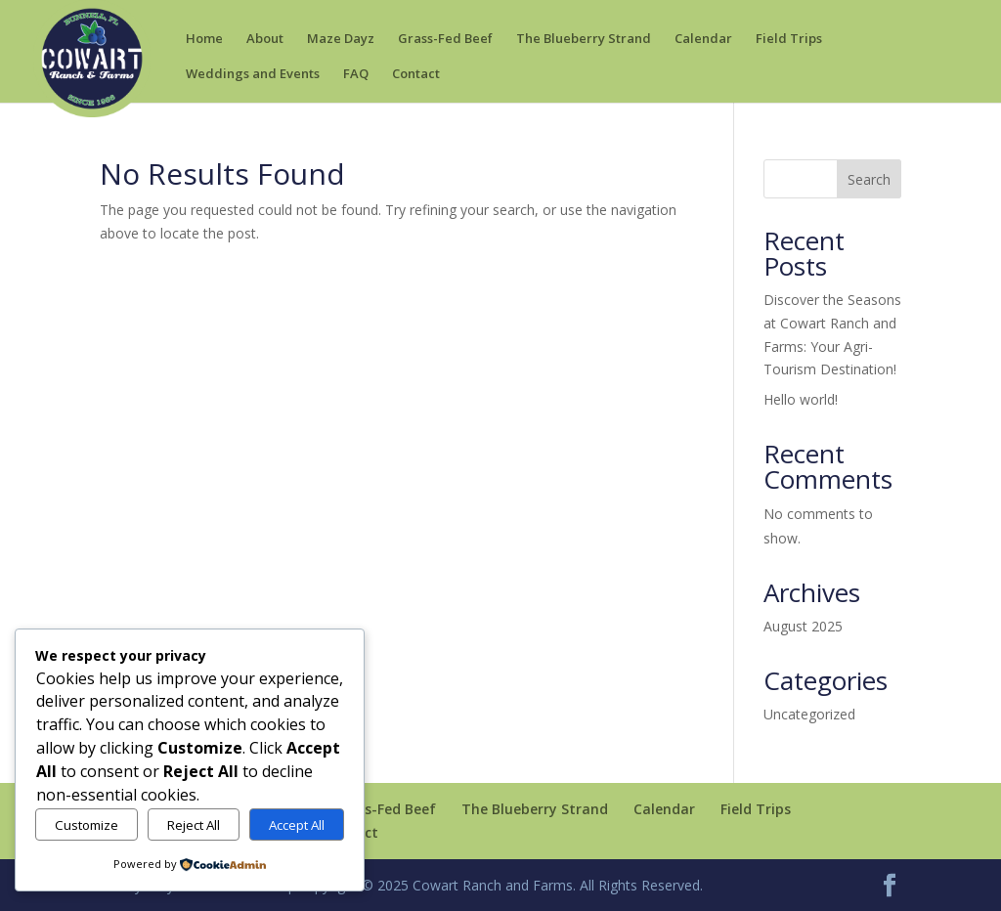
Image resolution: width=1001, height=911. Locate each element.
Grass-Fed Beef (445, 39)
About (264, 39)
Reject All (193, 825)
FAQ (356, 74)
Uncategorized (809, 714)
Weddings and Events (253, 74)
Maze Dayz (340, 39)
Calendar (703, 39)
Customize (86, 825)
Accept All (297, 825)
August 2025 (803, 626)
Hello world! (800, 399)
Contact (416, 74)
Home (204, 39)
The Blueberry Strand (583, 39)
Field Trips (789, 39)
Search (869, 179)
